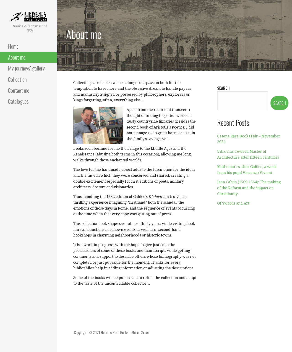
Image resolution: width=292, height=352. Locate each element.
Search (223, 88)
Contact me (18, 90)
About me (16, 57)
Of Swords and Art (233, 203)
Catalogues (18, 101)
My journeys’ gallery (26, 68)
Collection (17, 79)
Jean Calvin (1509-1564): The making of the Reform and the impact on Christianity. (249, 188)
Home (13, 46)
